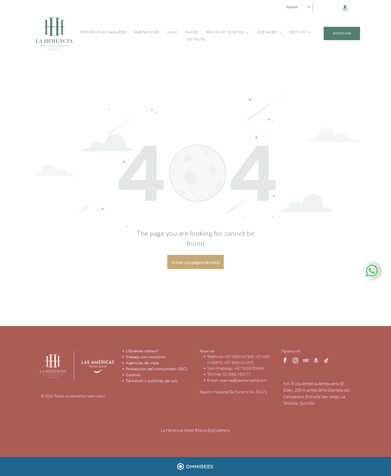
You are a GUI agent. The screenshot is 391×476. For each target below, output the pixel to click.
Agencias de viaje (142, 363)
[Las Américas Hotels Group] (93, 366)
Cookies (133, 375)
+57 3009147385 (239, 356)
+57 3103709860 (249, 368)
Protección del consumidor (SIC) (156, 369)
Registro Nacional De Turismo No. (227, 391)
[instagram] (295, 361)
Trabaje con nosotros (145, 357)
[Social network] (345, 8)
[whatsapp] (372, 271)
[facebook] (285, 361)
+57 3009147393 (238, 362)
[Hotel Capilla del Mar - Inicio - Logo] (53, 366)
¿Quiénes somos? (142, 351)
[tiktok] (326, 361)
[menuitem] (103, 32)
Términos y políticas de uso (151, 381)
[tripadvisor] (306, 361)
